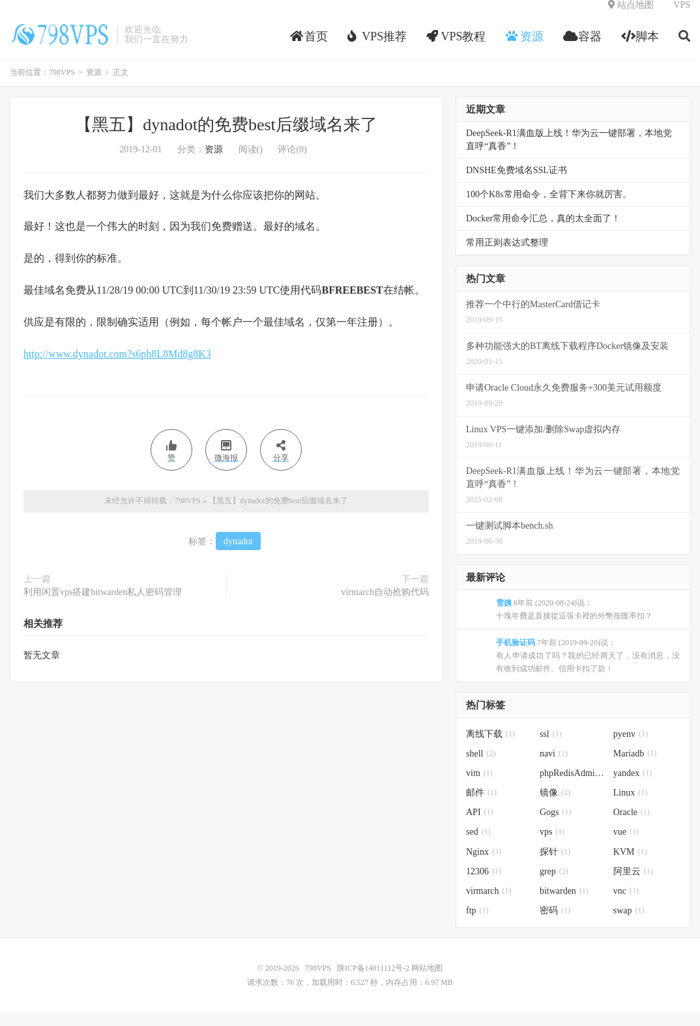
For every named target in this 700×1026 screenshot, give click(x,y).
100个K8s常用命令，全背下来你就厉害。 (549, 208)
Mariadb (634, 767)
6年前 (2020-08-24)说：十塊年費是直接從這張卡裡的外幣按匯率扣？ (574, 623)
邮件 (481, 806)
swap (629, 924)
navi (554, 767)
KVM (630, 865)
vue (626, 845)
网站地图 (427, 981)
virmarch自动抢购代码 (385, 606)
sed (478, 845)
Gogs (556, 826)
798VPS (60, 46)
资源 (94, 85)
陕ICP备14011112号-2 (373, 981)
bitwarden (564, 904)
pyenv (630, 748)
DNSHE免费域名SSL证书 (516, 184)
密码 (555, 924)
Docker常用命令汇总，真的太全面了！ (543, 232)
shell (480, 767)
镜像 (555, 806)
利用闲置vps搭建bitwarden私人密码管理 (102, 606)
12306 (483, 885)
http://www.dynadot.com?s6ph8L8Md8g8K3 (117, 367)
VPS (681, 16)
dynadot (238, 555)
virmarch (489, 904)
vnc (626, 904)
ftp (477, 924)
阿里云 (633, 885)
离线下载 (490, 748)
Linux (630, 806)
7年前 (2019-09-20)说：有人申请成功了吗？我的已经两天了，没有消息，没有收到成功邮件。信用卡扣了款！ (588, 669)
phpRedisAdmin (573, 787)
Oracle (631, 826)
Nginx (483, 865)
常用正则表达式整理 (507, 256)
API (479, 826)
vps (552, 845)
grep (554, 885)
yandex (632, 787)
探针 (555, 865)
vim (479, 787)
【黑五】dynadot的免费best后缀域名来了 (226, 138)
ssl (551, 748)
